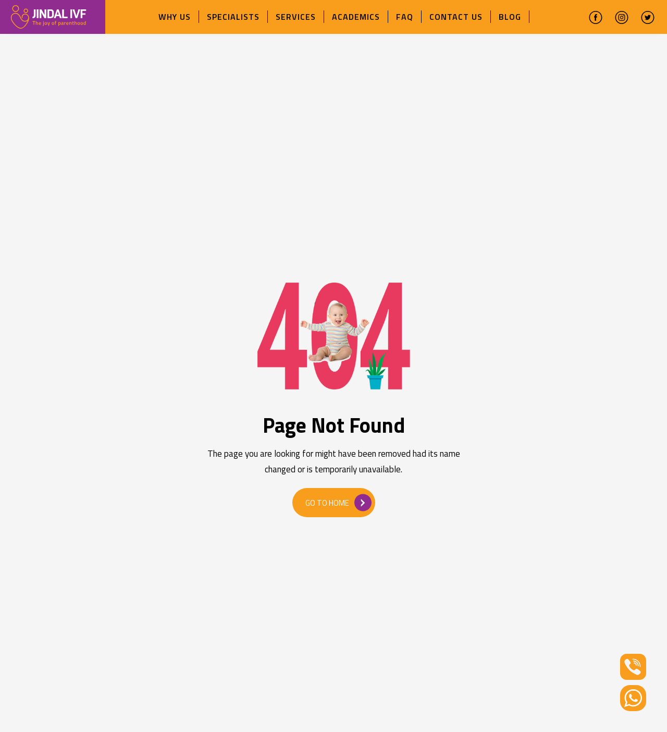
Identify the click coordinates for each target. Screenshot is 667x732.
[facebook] (596, 17)
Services (296, 16)
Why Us (174, 16)
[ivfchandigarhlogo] (48, 16)
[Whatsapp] (633, 697)
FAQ (404, 16)
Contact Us (456, 16)
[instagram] (622, 17)
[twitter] (648, 17)
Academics (356, 16)
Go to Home (338, 502)
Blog (510, 16)
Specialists (233, 16)
